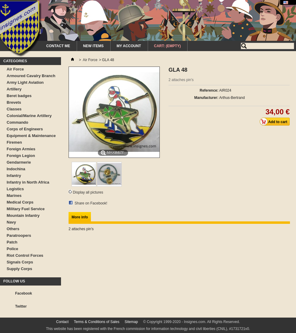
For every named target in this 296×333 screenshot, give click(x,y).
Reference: (209, 90)
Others (13, 229)
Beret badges (19, 95)
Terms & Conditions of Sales (96, 322)
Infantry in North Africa (28, 182)
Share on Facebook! (91, 203)
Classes (14, 109)
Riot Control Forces (25, 255)
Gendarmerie (19, 162)
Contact (62, 322)
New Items (93, 46)
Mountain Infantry (23, 215)
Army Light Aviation (25, 82)
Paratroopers (19, 235)
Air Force (15, 69)
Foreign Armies (21, 149)
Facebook (23, 293)
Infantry (14, 175)
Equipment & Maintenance (31, 135)
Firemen (14, 142)
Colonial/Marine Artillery (29, 115)
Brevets (14, 102)
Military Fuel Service (26, 209)
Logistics (15, 189)
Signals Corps (20, 262)
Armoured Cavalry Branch (31, 75)
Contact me (58, 46)
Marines (14, 195)
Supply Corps (19, 268)
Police (12, 248)
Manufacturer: (206, 98)
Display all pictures (88, 192)
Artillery (14, 89)
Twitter (21, 306)
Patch (12, 242)
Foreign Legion (21, 155)
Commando (17, 122)
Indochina (16, 169)
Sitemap (131, 322)
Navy (11, 222)
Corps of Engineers (25, 129)
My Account (129, 46)
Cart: (167, 46)
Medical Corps (20, 202)
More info (80, 217)
